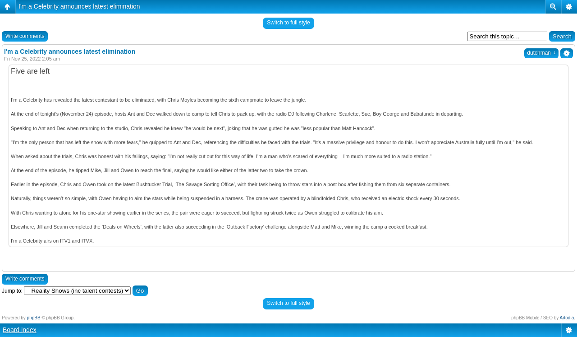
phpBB (34, 317)
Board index (20, 329)
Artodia (567, 317)
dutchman (541, 53)
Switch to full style (288, 22)
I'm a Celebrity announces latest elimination (79, 6)
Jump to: (12, 291)
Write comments (24, 36)
